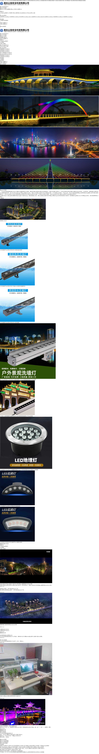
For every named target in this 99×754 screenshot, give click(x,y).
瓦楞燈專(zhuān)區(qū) (14, 16)
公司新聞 (10, 12)
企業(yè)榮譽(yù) (3, 24)
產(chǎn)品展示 (3, 15)
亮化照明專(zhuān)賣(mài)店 (20, 745)
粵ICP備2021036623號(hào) (5, 749)
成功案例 (2, 19)
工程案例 (2, 20)
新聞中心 (2, 11)
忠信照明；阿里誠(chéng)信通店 (42, 745)
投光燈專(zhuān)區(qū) (24, 16)
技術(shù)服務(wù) (18, 9)
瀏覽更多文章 (3, 632)
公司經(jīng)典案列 (4, 12)
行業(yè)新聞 (15, 12)
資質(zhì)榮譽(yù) (3, 22)
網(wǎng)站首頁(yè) (4, 6)
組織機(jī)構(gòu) (10, 9)
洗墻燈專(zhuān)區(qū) (4, 16)
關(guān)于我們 (3, 7)
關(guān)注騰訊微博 (4, 741)
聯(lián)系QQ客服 (3, 743)
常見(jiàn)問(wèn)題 (31, 12)
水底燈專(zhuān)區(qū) (67, 16)
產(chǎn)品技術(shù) (22, 12)
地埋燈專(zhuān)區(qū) (58, 16)
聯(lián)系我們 (3, 26)
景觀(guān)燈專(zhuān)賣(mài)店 (6, 745)
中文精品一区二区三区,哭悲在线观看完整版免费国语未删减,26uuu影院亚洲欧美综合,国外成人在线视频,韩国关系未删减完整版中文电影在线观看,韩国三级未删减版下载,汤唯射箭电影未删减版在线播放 (43, 0)
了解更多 (2, 198)
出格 (20, 749)
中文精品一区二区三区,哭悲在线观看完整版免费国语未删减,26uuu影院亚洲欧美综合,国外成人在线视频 (22, 752)
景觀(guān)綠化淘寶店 (30, 745)
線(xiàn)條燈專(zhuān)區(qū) (35, 16)
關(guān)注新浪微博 (4, 740)
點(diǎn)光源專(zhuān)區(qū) (47, 16)
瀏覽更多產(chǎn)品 (4, 543)
